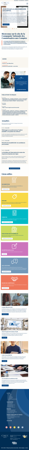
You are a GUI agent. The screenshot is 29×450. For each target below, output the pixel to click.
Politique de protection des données (12, 447)
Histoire (8, 400)
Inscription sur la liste (10, 412)
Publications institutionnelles (12, 399)
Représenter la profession (11, 409)
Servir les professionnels (11, 410)
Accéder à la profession (11, 415)
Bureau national (10, 403)
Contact (26, 447)
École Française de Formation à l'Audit (13, 416)
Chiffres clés (9, 395)
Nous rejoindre (9, 398)
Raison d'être (9, 394)
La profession (9, 396)
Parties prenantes (10, 397)
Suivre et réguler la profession (12, 411)
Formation (26, 0)
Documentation (21, 0)
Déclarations (16, 0)
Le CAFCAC (9, 418)
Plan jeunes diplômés (10, 417)
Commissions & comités (11, 404)
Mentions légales (21, 447)
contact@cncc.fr (15, 439)
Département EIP (10, 405)
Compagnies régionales (11, 406)
